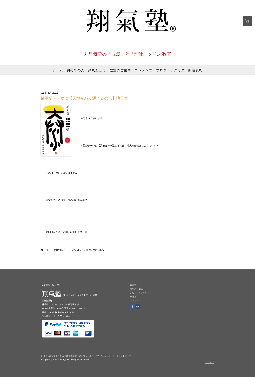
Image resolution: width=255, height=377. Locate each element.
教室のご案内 (120, 70)
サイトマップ (124, 356)
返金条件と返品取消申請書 (64, 356)
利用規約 (45, 356)
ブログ (161, 70)
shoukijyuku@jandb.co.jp (61, 312)
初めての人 (76, 70)
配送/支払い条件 (86, 356)
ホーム (57, 70)
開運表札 (195, 70)
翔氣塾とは (97, 70)
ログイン (209, 362)
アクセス (177, 70)
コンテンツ (144, 70)
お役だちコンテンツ (139, 293)
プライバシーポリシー (106, 356)
